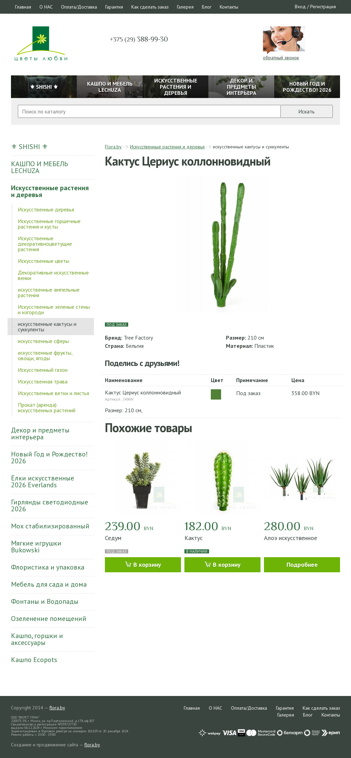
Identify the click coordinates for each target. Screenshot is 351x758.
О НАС (46, 7)
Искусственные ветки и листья (53, 393)
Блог (206, 7)
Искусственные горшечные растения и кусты (49, 224)
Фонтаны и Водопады (44, 601)
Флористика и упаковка (47, 567)
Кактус (193, 538)
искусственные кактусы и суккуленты (47, 326)
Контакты (229, 7)
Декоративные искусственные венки (53, 275)
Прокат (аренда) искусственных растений (46, 407)
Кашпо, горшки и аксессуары (37, 639)
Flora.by (113, 147)
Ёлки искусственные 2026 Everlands (42, 481)
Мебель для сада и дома (49, 584)
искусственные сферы (43, 341)
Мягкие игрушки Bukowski (36, 546)
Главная (23, 7)
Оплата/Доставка (79, 7)
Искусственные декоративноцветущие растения (45, 244)
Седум (113, 538)
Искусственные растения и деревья (50, 191)
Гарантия (114, 7)
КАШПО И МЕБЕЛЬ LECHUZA (39, 167)
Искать (306, 111)
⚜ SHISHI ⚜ (29, 146)
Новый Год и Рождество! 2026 (49, 457)
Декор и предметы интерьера (40, 433)
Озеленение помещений (48, 618)
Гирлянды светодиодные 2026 (49, 505)
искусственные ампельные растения (49, 292)
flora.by (57, 708)
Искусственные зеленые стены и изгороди (54, 309)
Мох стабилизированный (50, 526)
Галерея (185, 7)
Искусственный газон (43, 369)
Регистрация (323, 6)
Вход (300, 6)
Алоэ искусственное (290, 538)
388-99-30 (139, 39)
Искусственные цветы (43, 260)
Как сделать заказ (150, 7)
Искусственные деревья (46, 209)
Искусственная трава (43, 381)
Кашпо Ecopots (34, 659)
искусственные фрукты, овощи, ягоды (45, 355)
